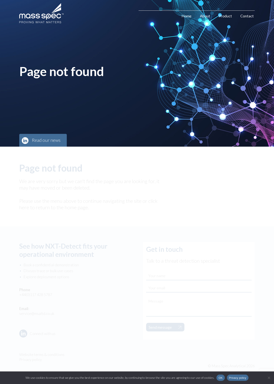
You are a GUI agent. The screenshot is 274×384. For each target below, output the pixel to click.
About (205, 16)
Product (225, 16)
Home (186, 16)
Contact (247, 16)
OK (221, 377)
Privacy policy (237, 377)
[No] (269, 378)
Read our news (46, 140)
